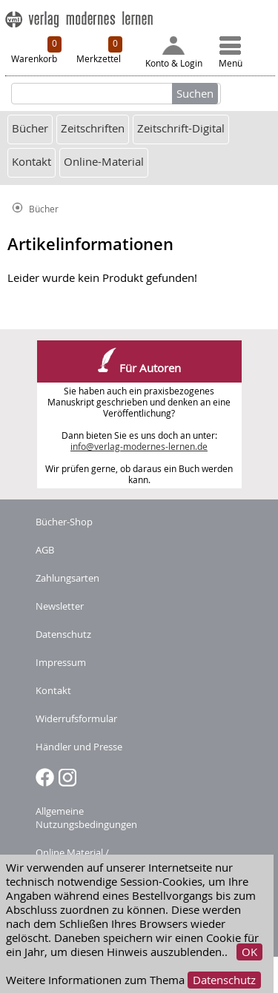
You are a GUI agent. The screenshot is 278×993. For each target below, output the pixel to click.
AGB (45, 549)
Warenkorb (36, 50)
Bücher (30, 128)
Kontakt (31, 162)
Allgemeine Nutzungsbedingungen (86, 817)
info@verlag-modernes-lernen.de (139, 446)
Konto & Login (173, 52)
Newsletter (60, 606)
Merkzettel (99, 50)
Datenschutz (224, 980)
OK (249, 952)
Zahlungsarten (67, 578)
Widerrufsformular (76, 718)
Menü (230, 52)
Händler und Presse (79, 746)
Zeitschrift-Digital (181, 128)
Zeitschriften (93, 128)
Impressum (61, 662)
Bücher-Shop (64, 521)
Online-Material (104, 162)
